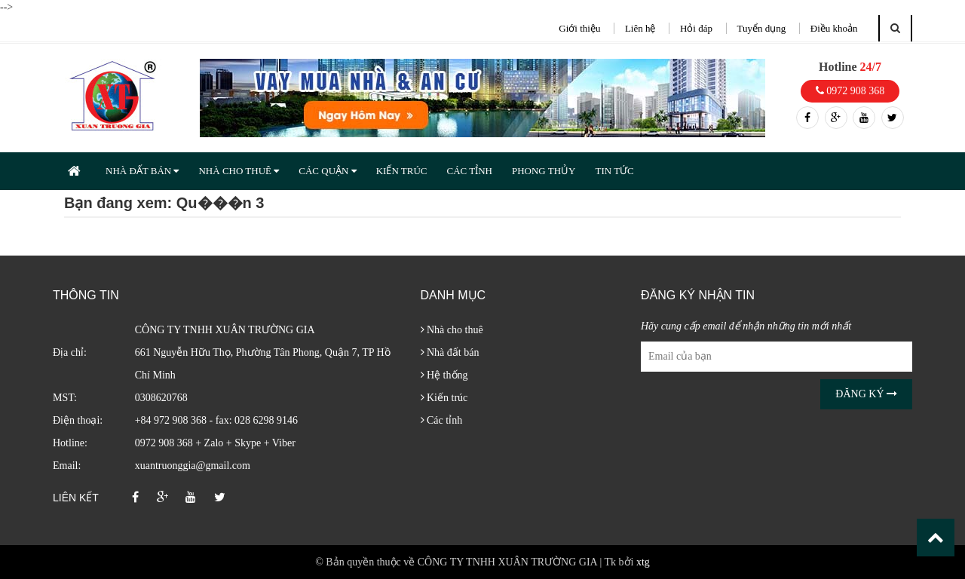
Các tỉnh (442, 420)
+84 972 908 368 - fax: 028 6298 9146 (216, 420)
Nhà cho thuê (452, 329)
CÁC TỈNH (469, 170)
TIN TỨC (614, 170)
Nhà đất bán (450, 352)
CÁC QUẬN (327, 170)
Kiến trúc (444, 397)
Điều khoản (834, 28)
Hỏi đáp (696, 28)
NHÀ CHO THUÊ (238, 170)
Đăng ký (866, 394)
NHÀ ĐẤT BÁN (142, 170)
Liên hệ (640, 28)
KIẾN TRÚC (401, 170)
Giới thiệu (579, 28)
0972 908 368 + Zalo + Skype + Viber (215, 443)
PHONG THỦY (544, 170)
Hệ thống (444, 375)
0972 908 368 (850, 90)
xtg (643, 562)
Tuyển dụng (761, 28)
